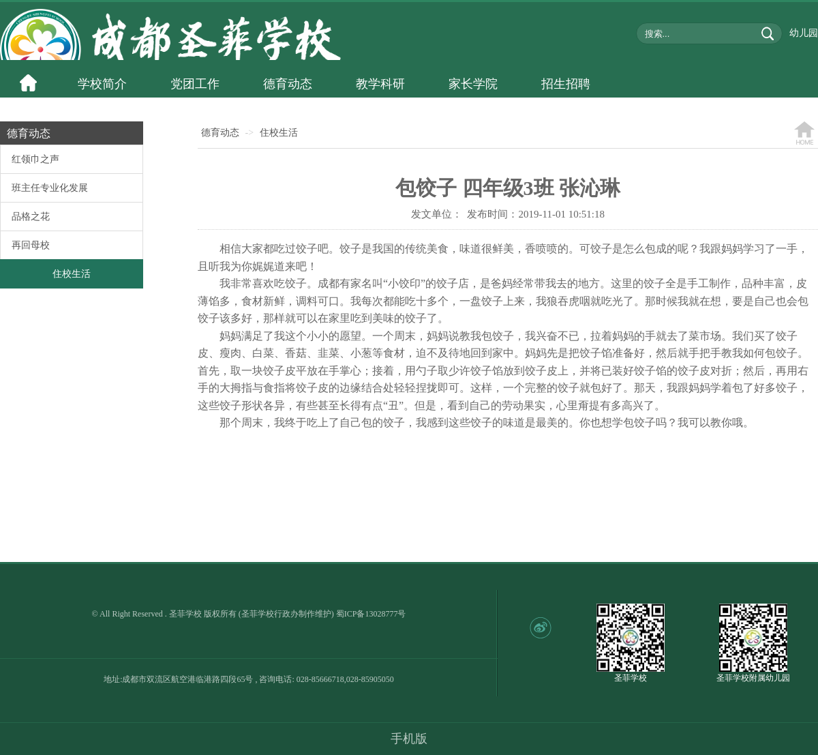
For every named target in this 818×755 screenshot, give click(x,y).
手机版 (409, 738)
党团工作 (194, 84)
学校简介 (102, 84)
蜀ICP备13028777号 (371, 614)
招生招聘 (565, 84)
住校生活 (71, 274)
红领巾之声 (35, 159)
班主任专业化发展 (50, 188)
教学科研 (380, 84)
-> (249, 133)
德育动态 (287, 84)
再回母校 (31, 245)
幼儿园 (803, 33)
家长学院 (473, 84)
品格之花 (31, 216)
